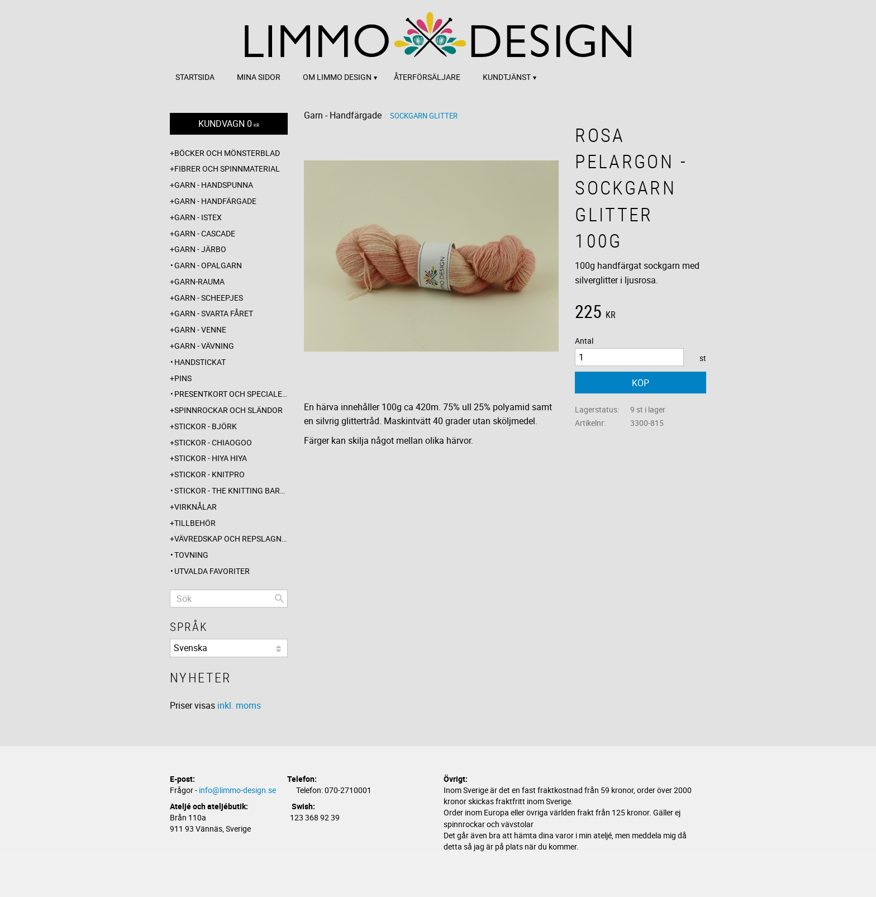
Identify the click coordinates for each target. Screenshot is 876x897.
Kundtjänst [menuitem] (507, 77)
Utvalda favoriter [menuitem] (212, 571)
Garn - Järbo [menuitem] (200, 249)
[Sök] (279, 598)
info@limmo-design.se (237, 790)
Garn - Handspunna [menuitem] (213, 184)
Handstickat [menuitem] (200, 362)
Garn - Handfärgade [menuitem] (215, 201)
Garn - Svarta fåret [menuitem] (213, 313)
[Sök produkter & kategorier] (229, 599)
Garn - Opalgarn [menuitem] (208, 265)
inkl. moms (239, 705)
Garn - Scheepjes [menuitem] (208, 297)
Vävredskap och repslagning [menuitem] (231, 538)
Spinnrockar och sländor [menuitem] (228, 410)
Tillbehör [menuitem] (195, 523)
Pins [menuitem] (183, 378)
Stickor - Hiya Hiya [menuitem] (210, 458)
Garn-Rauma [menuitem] (199, 281)
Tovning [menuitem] (191, 554)
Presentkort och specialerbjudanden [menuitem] (231, 393)
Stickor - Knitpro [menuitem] (209, 474)
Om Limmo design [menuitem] (337, 77)
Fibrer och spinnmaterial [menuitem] (227, 168)
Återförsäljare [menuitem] (427, 77)
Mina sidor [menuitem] (258, 77)
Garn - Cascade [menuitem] (204, 233)
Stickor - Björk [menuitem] (205, 426)
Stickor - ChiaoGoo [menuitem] (213, 442)
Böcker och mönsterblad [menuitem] (227, 153)
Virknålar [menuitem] (195, 506)
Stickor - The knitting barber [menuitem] (231, 490)
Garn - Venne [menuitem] (200, 329)
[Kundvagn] (229, 124)
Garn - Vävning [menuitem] (204, 345)
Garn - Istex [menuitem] (198, 217)
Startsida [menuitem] (195, 77)
